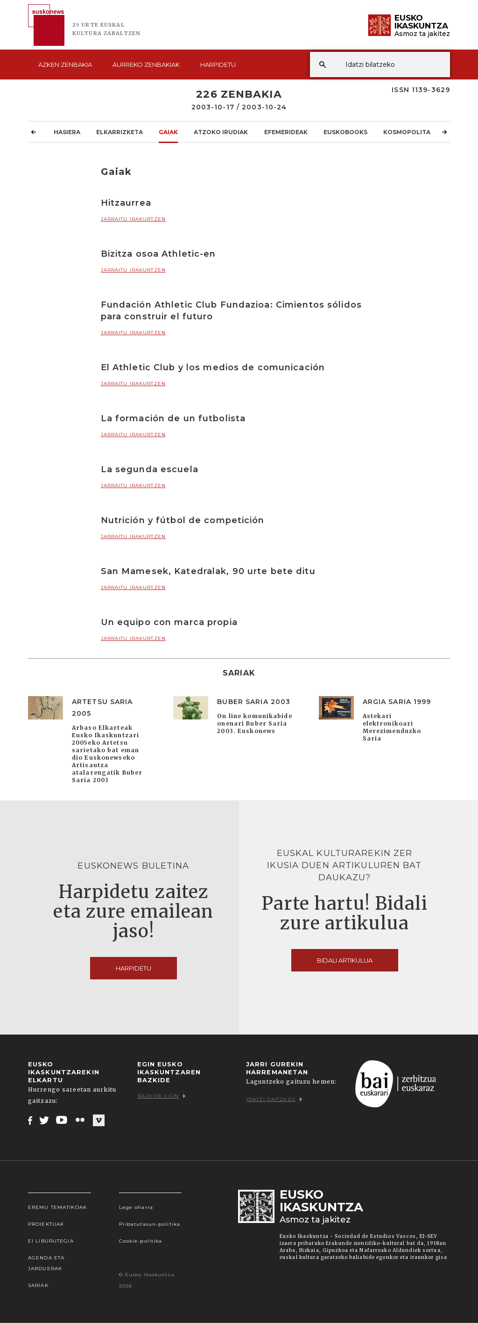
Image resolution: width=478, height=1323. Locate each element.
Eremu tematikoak (57, 1207)
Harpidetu (218, 64)
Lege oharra (136, 1207)
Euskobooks (345, 132)
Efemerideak (286, 132)
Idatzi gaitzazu (274, 1099)
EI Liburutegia (51, 1241)
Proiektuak (46, 1224)
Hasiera (67, 132)
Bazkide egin (162, 1096)
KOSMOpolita (406, 132)
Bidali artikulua (345, 960)
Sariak (38, 1285)
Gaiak (168, 132)
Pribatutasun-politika (150, 1224)
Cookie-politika (140, 1241)
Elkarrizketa (119, 132)
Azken (65, 64)
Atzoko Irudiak (221, 132)
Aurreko (146, 64)
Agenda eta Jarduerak (46, 1263)
